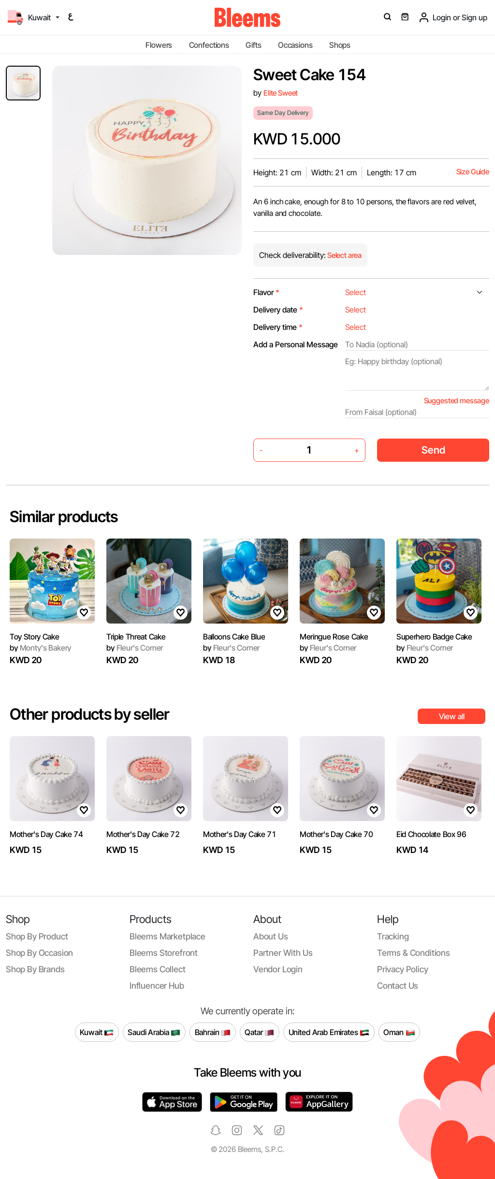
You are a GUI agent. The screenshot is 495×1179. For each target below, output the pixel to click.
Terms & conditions (413, 953)
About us (270, 936)
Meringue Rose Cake (334, 636)
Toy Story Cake (34, 636)
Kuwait (97, 1032)
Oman (399, 1032)
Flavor (266, 292)
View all (452, 716)
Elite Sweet (280, 93)
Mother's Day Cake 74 (46, 834)
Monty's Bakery (40, 648)
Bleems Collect (158, 969)
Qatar (259, 1032)
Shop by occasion (39, 953)
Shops (339, 45)
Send (433, 450)
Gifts (253, 45)
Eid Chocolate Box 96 (431, 834)
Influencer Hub (157, 985)
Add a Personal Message (295, 344)
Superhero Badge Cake (434, 636)
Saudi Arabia (154, 1032)
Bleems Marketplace (167, 936)
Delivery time (278, 327)
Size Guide (472, 171)
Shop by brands (35, 969)
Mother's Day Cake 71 (240, 834)
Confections (209, 45)
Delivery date (278, 309)
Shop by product (37, 936)
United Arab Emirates (329, 1032)
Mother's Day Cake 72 (143, 834)
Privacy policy (402, 969)
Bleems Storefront (164, 953)
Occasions (295, 45)
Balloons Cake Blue (234, 636)
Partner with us (282, 953)
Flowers (159, 45)
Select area (344, 255)
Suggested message (456, 400)
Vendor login (278, 969)
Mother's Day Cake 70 (336, 834)
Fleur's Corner (134, 648)
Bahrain (213, 1032)
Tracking (393, 936)
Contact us (397, 985)
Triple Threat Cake (135, 636)
